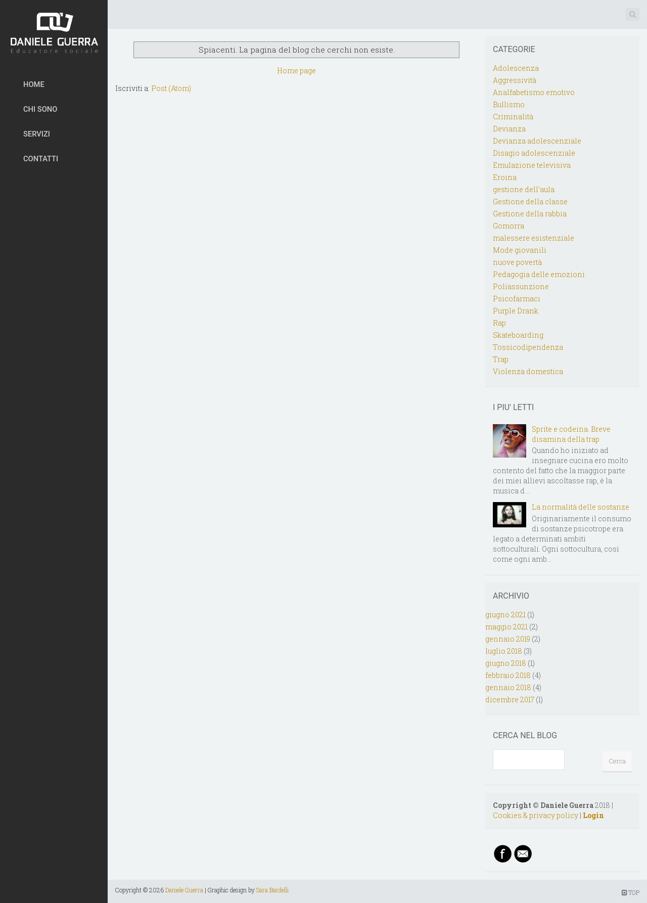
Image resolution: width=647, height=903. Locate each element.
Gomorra (508, 226)
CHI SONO (40, 109)
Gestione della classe (530, 201)
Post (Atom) (171, 88)
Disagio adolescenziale (534, 153)
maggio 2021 (506, 626)
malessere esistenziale (533, 238)
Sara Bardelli (272, 890)
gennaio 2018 (508, 687)
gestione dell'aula (523, 189)
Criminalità (513, 116)
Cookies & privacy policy (535, 815)
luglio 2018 (503, 651)
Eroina (505, 177)
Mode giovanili (519, 250)
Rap (499, 323)
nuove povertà (517, 262)
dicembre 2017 (509, 699)
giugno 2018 (505, 663)
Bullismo (509, 104)
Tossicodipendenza (528, 347)
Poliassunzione (521, 286)
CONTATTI (40, 158)
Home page (296, 70)
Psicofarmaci (516, 298)
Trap (501, 359)
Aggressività (514, 80)
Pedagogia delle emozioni (539, 274)
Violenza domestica (528, 371)
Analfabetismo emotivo (534, 92)
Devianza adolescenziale (537, 141)
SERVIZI (36, 134)
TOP (630, 892)
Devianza (509, 128)
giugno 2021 (505, 614)
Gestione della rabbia (530, 213)
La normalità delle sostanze (580, 507)
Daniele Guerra (184, 890)
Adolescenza (516, 68)
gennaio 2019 (507, 639)
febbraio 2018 (508, 675)
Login (593, 815)
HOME (33, 84)
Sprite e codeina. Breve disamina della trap (571, 434)
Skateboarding (518, 335)
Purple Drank (515, 310)
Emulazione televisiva (532, 165)
